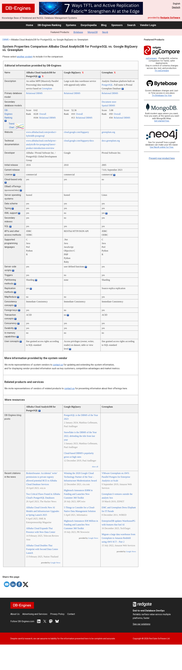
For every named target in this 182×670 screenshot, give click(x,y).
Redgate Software (170, 17)
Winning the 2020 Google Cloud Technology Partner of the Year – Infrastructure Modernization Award (80, 477)
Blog (104, 25)
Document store (109, 102)
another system (25, 56)
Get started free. (161, 121)
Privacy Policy (57, 614)
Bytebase (78, 32)
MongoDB (93, 32)
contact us (58, 364)
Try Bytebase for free (162, 95)
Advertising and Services (34, 614)
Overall (42, 114)
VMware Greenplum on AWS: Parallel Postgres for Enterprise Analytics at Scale (116, 477)
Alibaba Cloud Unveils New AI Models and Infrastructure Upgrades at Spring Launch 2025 (42, 511)
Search (131, 25)
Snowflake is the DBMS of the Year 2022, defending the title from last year (80, 436)
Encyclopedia (89, 25)
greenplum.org (108, 132)
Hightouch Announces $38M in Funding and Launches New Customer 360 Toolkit (78, 494)
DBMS (5, 39)
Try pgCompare (162, 70)
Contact (71, 614)
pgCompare (151, 58)
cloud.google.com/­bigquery (76, 132)
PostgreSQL (107, 85)
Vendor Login (148, 25)
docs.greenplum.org (111, 140)
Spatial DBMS (108, 105)
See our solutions (141, 624)
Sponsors (117, 25)
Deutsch (176, 7)
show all (95, 467)
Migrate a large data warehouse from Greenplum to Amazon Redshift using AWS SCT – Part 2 (118, 538)
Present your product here (162, 158)
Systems (71, 25)
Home (29, 25)
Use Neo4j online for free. (162, 147)
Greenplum (47, 88)
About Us (15, 614)
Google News (55, 563)
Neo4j (105, 32)
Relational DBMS (34, 93)
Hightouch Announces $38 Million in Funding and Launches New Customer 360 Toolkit (81, 525)
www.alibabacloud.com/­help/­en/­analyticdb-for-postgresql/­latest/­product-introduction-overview (41, 144)
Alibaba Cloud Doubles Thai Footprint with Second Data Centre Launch (42, 549)
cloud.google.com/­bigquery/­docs (79, 140)
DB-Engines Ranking (49, 25)
